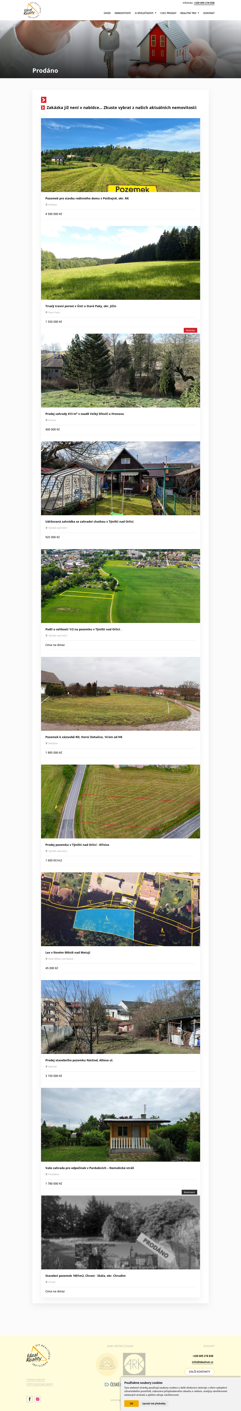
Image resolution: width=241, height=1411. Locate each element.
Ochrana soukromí (35, 1379)
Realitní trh (189, 13)
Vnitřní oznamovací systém (39, 1383)
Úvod (107, 13)
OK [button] (131, 1403)
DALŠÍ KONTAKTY (199, 1371)
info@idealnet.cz (202, 1362)
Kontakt (209, 13)
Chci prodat (168, 13)
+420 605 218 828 (204, 2)
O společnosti (145, 13)
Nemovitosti (123, 13)
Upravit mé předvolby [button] (153, 1403)
